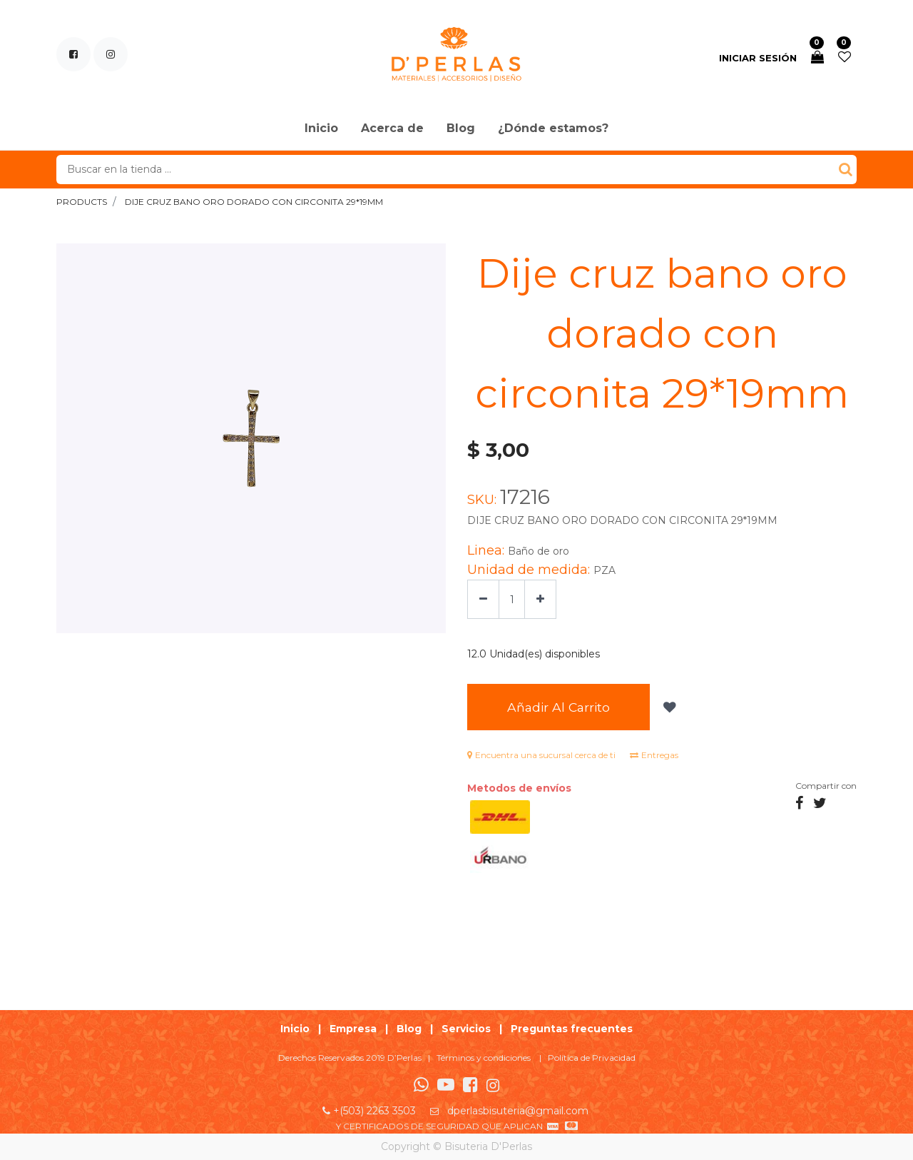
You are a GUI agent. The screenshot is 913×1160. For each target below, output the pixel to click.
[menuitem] (321, 129)
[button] (668, 707)
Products (81, 201)
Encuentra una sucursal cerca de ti (541, 755)
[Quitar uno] (483, 599)
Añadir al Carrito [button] (558, 707)
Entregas (654, 755)
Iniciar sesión (758, 58)
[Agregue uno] (540, 599)
